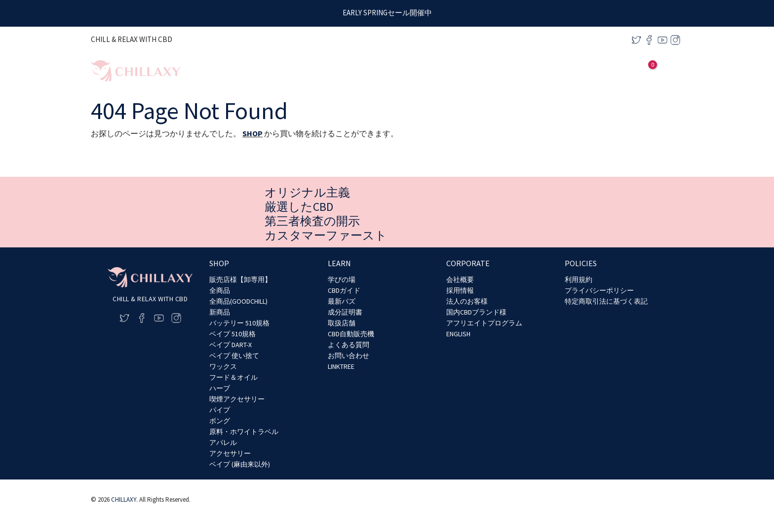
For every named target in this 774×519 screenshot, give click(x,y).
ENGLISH (458, 333)
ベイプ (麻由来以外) (239, 464)
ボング (219, 420)
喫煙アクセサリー (237, 399)
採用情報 (460, 290)
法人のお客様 (467, 301)
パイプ (219, 409)
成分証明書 (345, 312)
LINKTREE (341, 366)
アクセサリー (230, 453)
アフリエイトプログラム (484, 323)
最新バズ (341, 301)
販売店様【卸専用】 (240, 279)
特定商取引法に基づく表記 (606, 301)
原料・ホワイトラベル (243, 431)
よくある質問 (348, 344)
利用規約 (578, 279)
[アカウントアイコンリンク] (631, 71)
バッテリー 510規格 (239, 323)
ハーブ (219, 388)
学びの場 (341, 279)
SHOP (252, 133)
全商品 (219, 290)
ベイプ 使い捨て (234, 355)
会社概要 (460, 279)
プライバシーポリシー (599, 290)
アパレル (223, 442)
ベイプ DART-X (230, 344)
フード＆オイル (233, 377)
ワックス (223, 366)
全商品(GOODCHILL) (238, 301)
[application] (540, 70)
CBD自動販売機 (351, 333)
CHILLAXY (123, 499)
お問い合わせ (348, 355)
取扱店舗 (341, 323)
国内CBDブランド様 (476, 312)
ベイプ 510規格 (232, 333)
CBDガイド (344, 290)
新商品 (219, 312)
